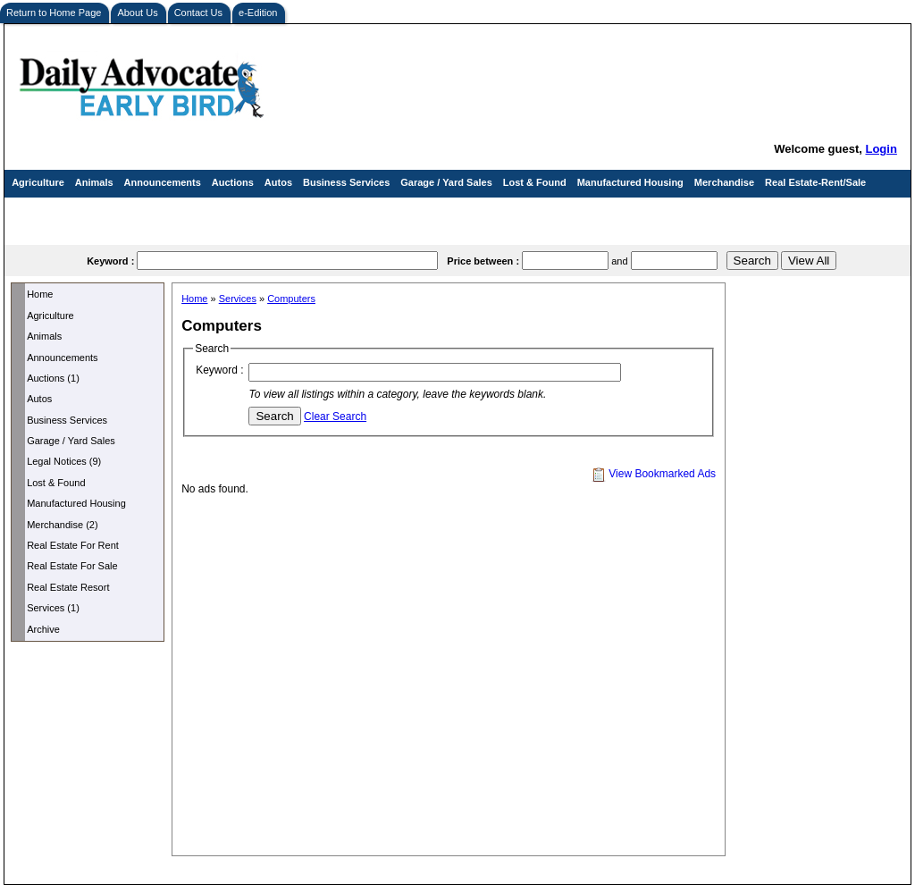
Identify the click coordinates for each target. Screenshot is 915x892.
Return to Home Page (53, 12)
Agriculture (38, 182)
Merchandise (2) (62, 524)
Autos (278, 182)
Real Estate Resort (68, 587)
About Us (137, 12)
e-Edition (258, 12)
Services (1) (53, 607)
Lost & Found (535, 182)
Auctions (233, 182)
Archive (43, 629)
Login (880, 149)
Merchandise (724, 182)
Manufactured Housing (630, 182)
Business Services (346, 182)
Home (40, 294)
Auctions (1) (53, 378)
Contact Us (198, 12)
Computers (291, 298)
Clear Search (335, 416)
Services (32, 211)
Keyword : (219, 370)
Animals (94, 182)
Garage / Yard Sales (446, 182)
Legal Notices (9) (64, 461)
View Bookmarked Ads (654, 473)
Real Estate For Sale (72, 565)
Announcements (162, 182)
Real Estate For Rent (73, 545)
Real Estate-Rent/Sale (815, 182)
